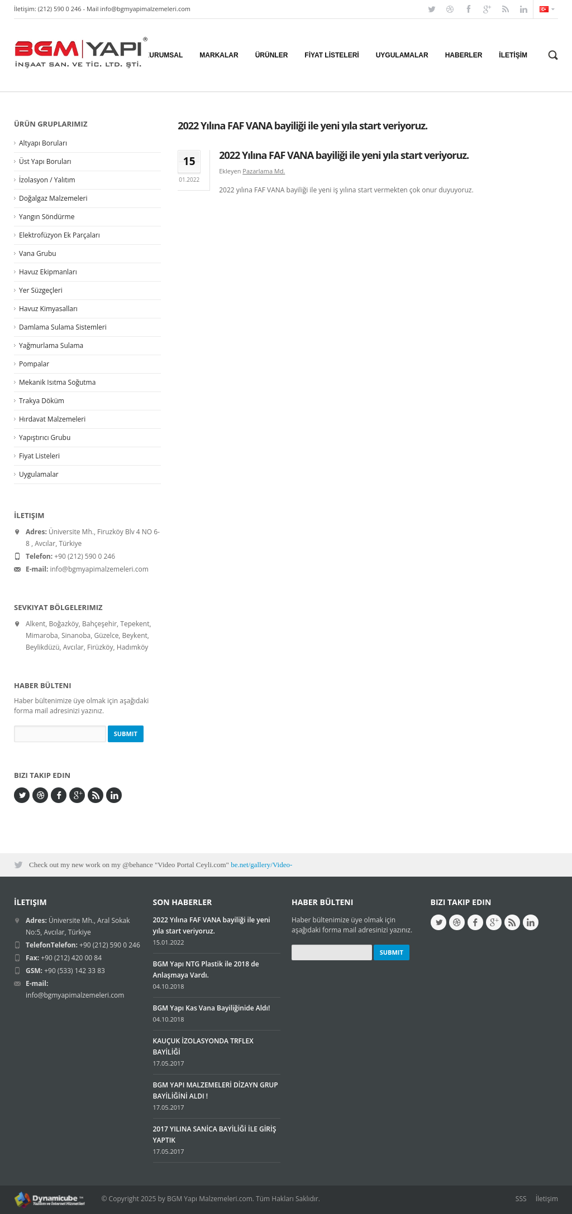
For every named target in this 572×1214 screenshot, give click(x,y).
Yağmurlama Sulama (51, 345)
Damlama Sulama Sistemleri (63, 327)
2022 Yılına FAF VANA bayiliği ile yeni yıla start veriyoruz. (344, 155)
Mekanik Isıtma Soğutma (57, 382)
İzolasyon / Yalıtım (47, 180)
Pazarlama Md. (263, 171)
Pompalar (34, 364)
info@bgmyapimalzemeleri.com (145, 8)
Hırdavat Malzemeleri (52, 419)
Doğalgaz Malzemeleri (53, 198)
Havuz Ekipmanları (48, 272)
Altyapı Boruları (43, 143)
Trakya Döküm (41, 400)
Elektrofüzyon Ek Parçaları (59, 235)
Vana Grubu (37, 253)
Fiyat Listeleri (39, 456)
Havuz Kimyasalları (48, 308)
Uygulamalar (39, 474)
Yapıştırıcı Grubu (44, 437)
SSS (521, 1198)
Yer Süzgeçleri (41, 290)
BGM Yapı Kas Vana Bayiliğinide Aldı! (211, 1008)
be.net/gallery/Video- (261, 864)
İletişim (547, 1198)
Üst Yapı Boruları (45, 161)
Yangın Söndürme (46, 216)
